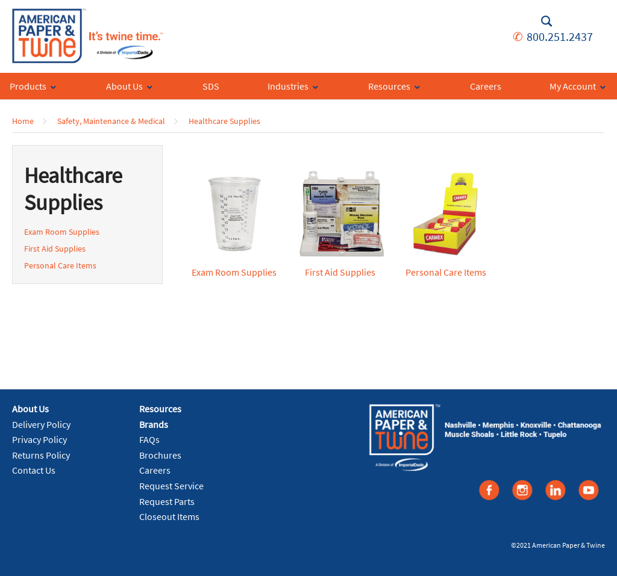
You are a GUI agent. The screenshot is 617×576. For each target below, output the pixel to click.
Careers (155, 470)
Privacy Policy (39, 439)
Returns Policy (41, 455)
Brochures (160, 455)
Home (23, 121)
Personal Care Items (60, 265)
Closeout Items (169, 516)
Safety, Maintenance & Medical (111, 121)
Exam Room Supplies (61, 231)
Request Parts (167, 501)
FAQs (149, 439)
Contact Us (33, 470)
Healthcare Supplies (224, 121)
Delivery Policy (41, 424)
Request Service (171, 486)
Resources (160, 409)
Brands (153, 424)
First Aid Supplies (55, 248)
